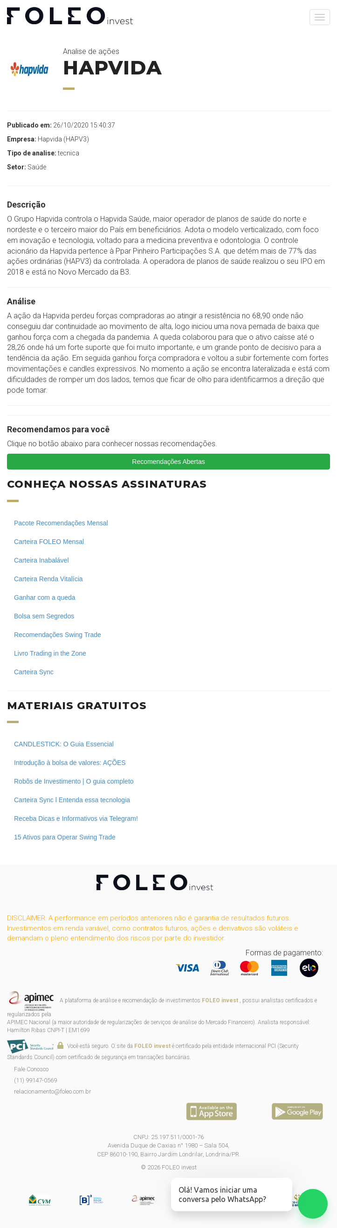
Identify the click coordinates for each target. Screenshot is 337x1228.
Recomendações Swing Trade (57, 634)
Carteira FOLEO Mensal (49, 541)
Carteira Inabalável (41, 560)
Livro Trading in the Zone (50, 653)
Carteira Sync (34, 672)
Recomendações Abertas (168, 461)
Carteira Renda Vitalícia (48, 579)
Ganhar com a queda (45, 597)
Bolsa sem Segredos (44, 616)
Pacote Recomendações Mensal (61, 523)
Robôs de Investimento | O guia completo (74, 781)
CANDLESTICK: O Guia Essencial (64, 744)
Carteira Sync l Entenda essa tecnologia (72, 800)
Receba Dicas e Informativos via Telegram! (76, 818)
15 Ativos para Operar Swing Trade (65, 837)
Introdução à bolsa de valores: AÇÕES (70, 762)
